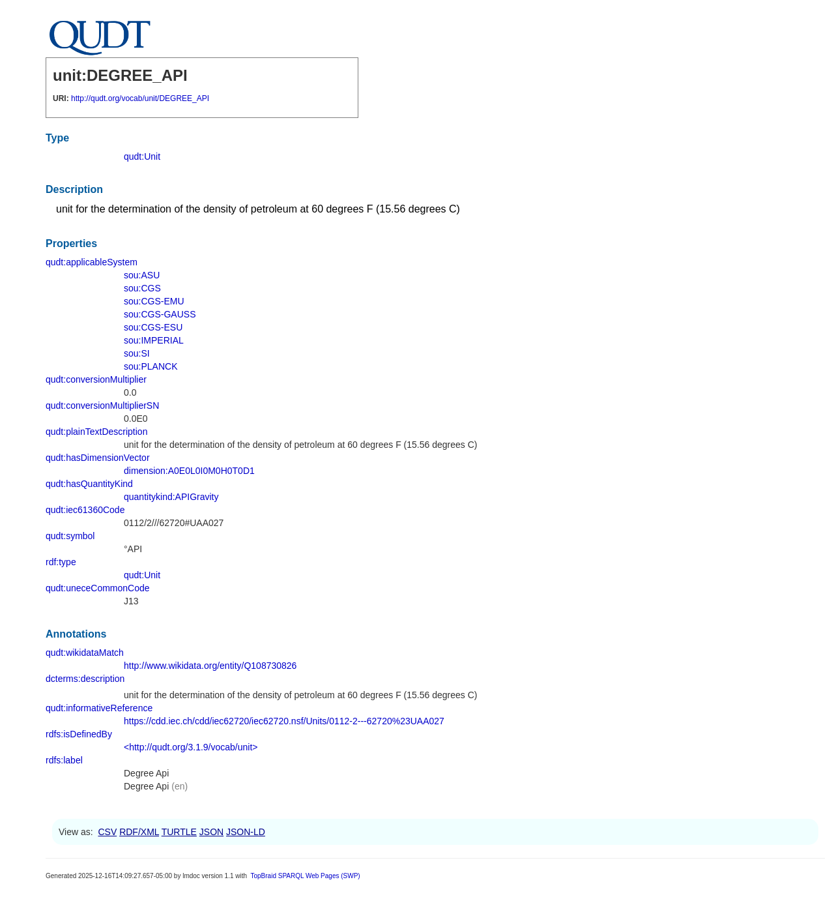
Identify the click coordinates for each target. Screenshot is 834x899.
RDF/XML (139, 832)
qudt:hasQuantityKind (89, 484)
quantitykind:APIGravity (171, 497)
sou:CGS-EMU (154, 301)
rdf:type (61, 562)
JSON (211, 832)
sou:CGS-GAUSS (159, 314)
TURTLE (179, 832)
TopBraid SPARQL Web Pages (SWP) (305, 875)
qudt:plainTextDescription (96, 431)
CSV (107, 832)
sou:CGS (142, 288)
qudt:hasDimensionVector (98, 457)
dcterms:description (85, 678)
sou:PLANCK (150, 366)
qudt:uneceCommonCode (98, 588)
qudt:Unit (142, 156)
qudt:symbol (70, 536)
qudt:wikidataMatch (85, 652)
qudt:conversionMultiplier (96, 379)
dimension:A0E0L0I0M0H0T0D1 (189, 470)
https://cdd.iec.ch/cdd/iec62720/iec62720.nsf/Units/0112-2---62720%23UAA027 (284, 721)
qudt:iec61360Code (85, 510)
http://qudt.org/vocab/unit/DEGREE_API (140, 98)
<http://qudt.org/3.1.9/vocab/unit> (190, 747)
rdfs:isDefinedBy (79, 734)
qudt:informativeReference (99, 708)
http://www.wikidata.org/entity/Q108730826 (210, 665)
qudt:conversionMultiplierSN (102, 405)
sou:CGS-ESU (153, 327)
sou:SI (137, 353)
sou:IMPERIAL (154, 340)
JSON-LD (245, 832)
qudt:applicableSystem (91, 262)
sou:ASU (142, 275)
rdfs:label (64, 760)
